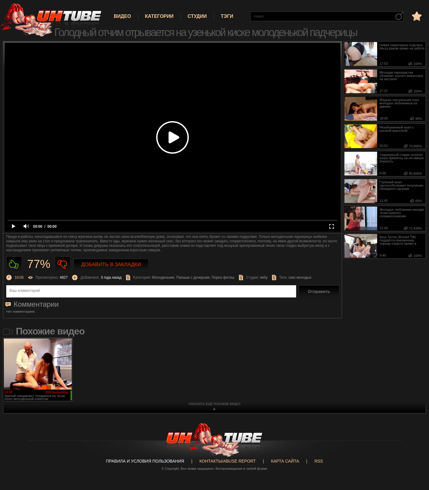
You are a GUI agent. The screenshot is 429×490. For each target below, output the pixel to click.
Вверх (415, 461)
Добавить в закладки (111, 264)
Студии (197, 16)
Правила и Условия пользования (145, 461)
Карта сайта (285, 461)
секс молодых (299, 277)
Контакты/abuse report (228, 461)
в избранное (416, 16)
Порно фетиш (223, 277)
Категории (159, 16)
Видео (122, 16)
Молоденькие (163, 277)
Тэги (227, 16)
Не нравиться (63, 264)
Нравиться (14, 264)
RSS (318, 461)
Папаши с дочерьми (193, 277)
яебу (264, 277)
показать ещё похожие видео (214, 404)
